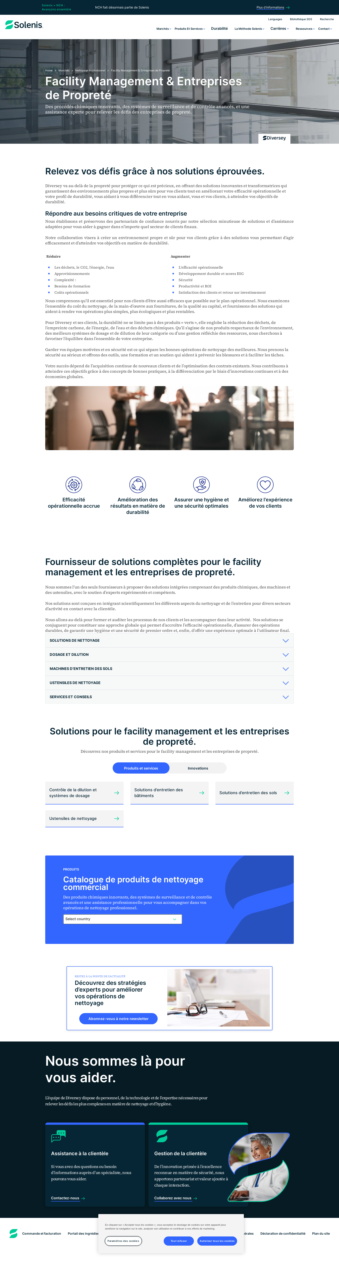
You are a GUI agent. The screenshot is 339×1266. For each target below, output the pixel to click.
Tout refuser (179, 1240)
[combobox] (122, 919)
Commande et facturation (41, 1218)
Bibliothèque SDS (301, 19)
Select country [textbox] (77, 919)
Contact (325, 28)
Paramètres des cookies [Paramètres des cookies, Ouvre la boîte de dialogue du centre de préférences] (123, 1240)
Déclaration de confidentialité (282, 1218)
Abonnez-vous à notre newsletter (118, 1018)
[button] (167, 640)
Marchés (164, 28)
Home (49, 70)
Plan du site (321, 1218)
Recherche (327, 19)
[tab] (169, 640)
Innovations (198, 768)
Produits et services (190, 28)
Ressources (305, 28)
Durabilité (219, 28)
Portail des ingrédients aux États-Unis (97, 1218)
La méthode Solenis (249, 28)
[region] (171, 1233)
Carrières (279, 28)
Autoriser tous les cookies (217, 1240)
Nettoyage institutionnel (90, 70)
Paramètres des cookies (170, 1258)
